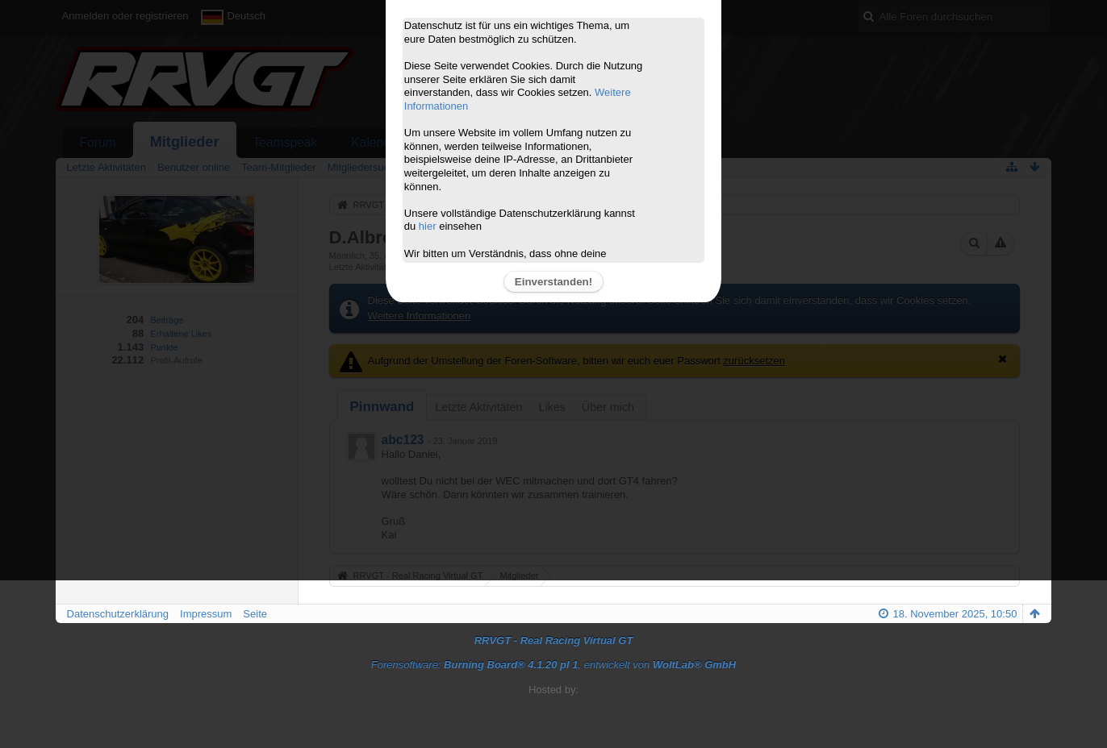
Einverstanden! (553, 282)
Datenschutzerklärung (118, 614)
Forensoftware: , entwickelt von (553, 665)
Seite (255, 614)
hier (428, 226)
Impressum (206, 614)
